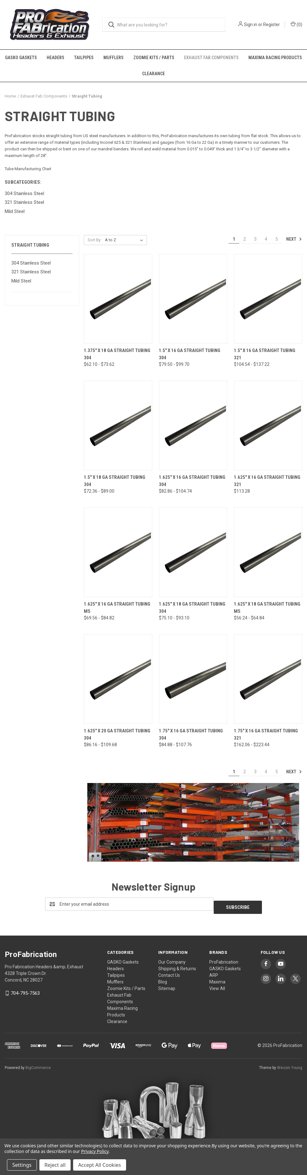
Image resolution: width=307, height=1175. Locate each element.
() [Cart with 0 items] (296, 24)
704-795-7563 (25, 990)
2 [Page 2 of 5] (244, 239)
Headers (55, 57)
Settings (22, 1164)
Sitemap (166, 985)
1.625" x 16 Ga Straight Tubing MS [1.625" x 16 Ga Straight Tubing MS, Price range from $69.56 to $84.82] (117, 607)
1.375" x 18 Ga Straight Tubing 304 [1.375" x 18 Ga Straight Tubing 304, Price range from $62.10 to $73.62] (117, 354)
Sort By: (94, 240)
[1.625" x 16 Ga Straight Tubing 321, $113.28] (268, 425)
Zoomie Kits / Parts (153, 57)
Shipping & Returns (177, 965)
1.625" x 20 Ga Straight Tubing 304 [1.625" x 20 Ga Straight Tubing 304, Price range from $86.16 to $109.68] (117, 734)
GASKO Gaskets (21, 57)
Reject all (55, 1164)
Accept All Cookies (99, 1164)
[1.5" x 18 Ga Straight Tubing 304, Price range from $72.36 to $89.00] (118, 425)
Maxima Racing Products (275, 57)
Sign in (250, 24)
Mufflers (113, 57)
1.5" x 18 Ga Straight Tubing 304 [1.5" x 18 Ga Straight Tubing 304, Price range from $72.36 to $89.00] (114, 480)
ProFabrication (223, 958)
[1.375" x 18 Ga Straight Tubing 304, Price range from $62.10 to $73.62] (118, 298)
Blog (162, 978)
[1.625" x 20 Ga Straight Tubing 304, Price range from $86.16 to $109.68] (118, 679)
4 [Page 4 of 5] (266, 239)
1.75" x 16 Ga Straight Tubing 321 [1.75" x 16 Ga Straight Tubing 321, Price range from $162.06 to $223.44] (266, 734)
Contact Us (169, 972)
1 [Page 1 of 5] (234, 239)
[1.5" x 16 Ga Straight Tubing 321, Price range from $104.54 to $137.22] (268, 298)
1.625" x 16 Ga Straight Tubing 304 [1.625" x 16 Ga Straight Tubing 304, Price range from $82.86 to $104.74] (192, 480)
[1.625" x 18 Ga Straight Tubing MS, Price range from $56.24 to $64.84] (268, 552)
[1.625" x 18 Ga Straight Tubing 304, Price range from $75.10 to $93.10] (193, 552)
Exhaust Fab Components (211, 57)
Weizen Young (289, 1064)
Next (294, 239)
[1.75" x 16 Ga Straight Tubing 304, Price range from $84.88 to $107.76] (193, 679)
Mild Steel (21, 281)
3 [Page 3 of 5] (255, 239)
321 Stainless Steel (31, 272)
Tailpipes (84, 57)
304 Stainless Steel (31, 263)
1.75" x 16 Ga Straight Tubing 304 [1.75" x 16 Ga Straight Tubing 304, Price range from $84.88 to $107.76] (191, 734)
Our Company (172, 958)
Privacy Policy (94, 1151)
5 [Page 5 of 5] (276, 239)
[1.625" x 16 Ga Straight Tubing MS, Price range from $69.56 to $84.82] (118, 552)
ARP (213, 972)
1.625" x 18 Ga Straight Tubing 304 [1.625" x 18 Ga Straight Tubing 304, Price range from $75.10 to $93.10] (192, 607)
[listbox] (125, 240)
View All (217, 985)
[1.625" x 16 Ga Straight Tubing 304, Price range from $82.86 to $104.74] (193, 425)
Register (271, 24)
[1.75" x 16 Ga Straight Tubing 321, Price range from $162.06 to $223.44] (268, 679)
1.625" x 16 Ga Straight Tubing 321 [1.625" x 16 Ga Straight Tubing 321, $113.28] (267, 480)
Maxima (217, 978)
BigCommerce (38, 1064)
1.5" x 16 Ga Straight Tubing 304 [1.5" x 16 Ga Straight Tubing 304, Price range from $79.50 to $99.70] (189, 354)
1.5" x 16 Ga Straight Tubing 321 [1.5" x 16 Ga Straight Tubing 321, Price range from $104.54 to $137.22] (264, 354)
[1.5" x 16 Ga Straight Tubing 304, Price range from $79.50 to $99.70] (193, 298)
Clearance (153, 73)
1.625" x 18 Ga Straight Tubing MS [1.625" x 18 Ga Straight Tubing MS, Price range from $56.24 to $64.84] (267, 607)
